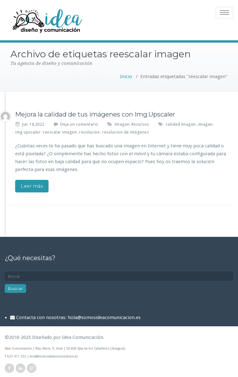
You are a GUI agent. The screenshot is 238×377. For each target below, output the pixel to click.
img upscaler (27, 132)
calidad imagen (181, 124)
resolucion (89, 132)
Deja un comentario (79, 124)
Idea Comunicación (82, 337)
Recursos (140, 124)
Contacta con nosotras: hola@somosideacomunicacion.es (78, 317)
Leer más (32, 186)
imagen (205, 124)
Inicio (126, 76)
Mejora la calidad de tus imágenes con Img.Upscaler (95, 114)
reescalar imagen (60, 132)
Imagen (122, 124)
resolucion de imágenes (125, 132)
